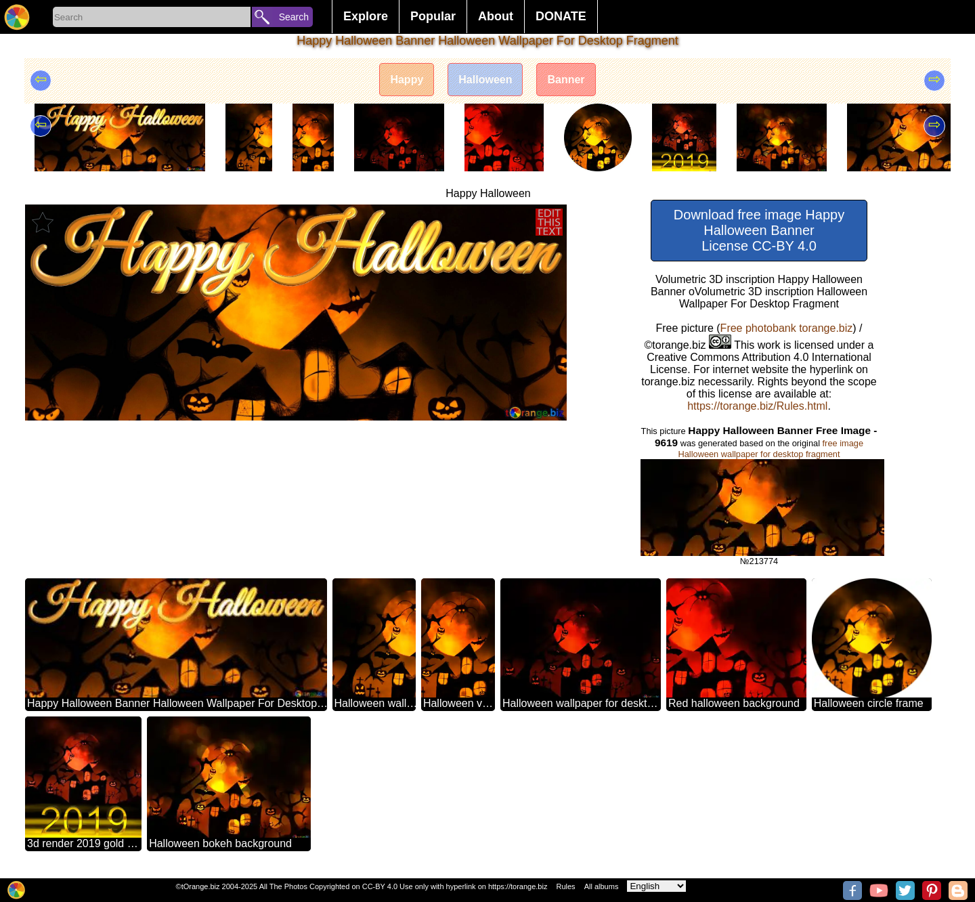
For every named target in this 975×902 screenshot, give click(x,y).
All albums (601, 886)
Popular (433, 16)
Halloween (485, 79)
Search (294, 17)
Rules (565, 886)
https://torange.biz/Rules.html (757, 406)
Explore (365, 16)
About (495, 16)
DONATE (561, 16)
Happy (406, 79)
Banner (565, 79)
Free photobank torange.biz (786, 328)
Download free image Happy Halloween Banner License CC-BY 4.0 (759, 230)
